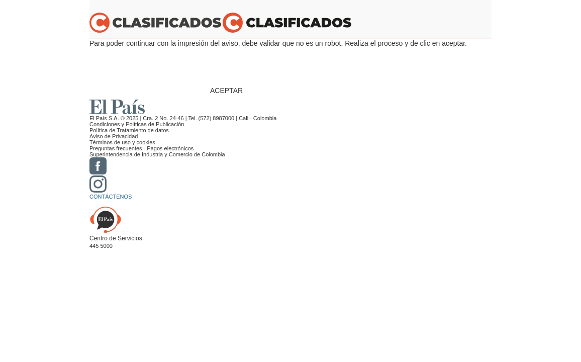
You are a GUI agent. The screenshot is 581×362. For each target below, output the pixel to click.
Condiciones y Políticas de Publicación (136, 124)
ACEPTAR (226, 90)
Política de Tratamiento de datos (129, 130)
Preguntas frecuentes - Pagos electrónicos (141, 148)
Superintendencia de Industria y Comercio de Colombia (157, 154)
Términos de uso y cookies (122, 142)
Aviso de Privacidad (113, 136)
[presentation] (286, 66)
